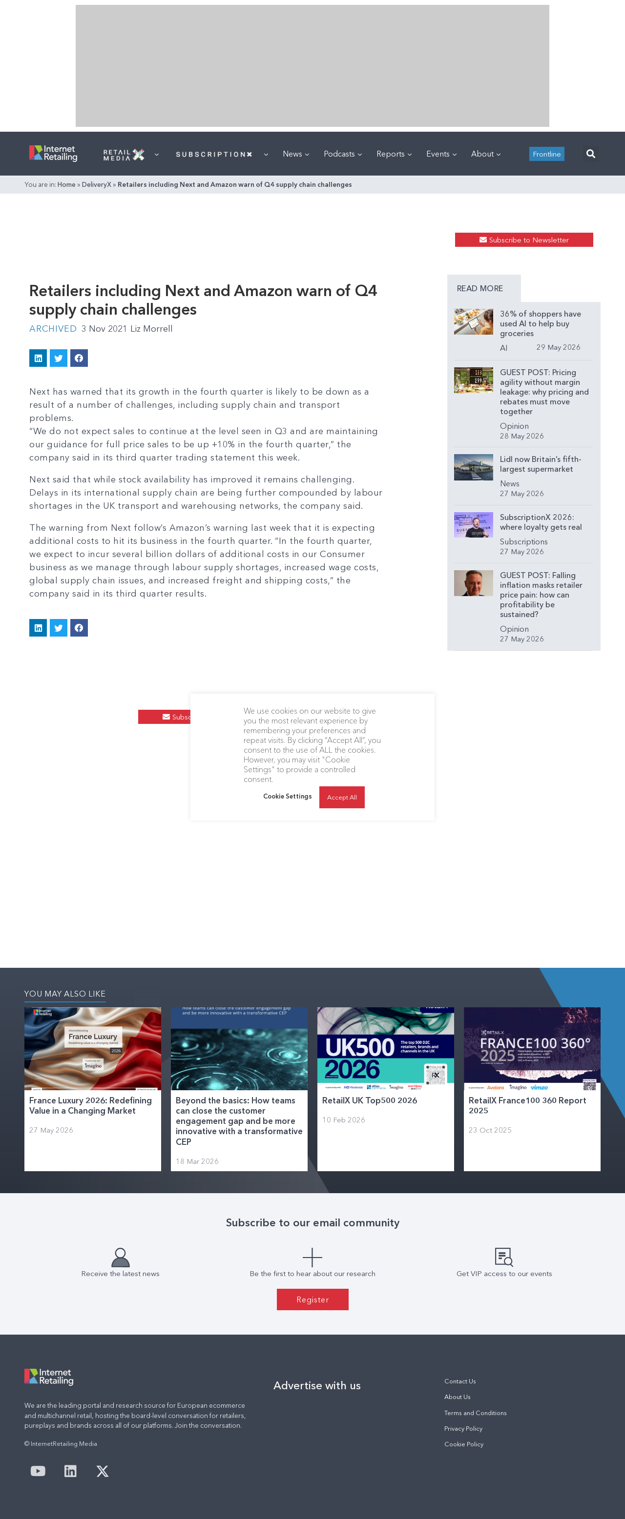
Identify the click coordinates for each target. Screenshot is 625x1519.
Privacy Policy (463, 1428)
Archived (53, 328)
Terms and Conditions (475, 1413)
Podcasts (343, 153)
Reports (394, 153)
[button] (591, 154)
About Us (457, 1396)
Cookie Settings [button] (287, 796)
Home (67, 184)
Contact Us (460, 1381)
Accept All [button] (342, 797)
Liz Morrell (151, 328)
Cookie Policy (463, 1444)
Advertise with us (317, 1385)
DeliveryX (96, 184)
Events (441, 153)
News (296, 153)
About (485, 153)
